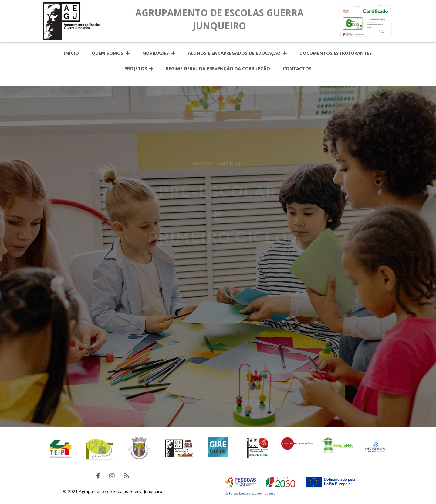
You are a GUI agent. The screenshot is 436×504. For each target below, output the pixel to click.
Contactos (297, 68)
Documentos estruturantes (335, 53)
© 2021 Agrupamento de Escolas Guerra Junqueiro (112, 491)
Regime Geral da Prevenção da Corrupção (218, 68)
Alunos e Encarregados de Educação (237, 53)
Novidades (158, 53)
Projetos (138, 68)
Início (71, 53)
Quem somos (111, 53)
